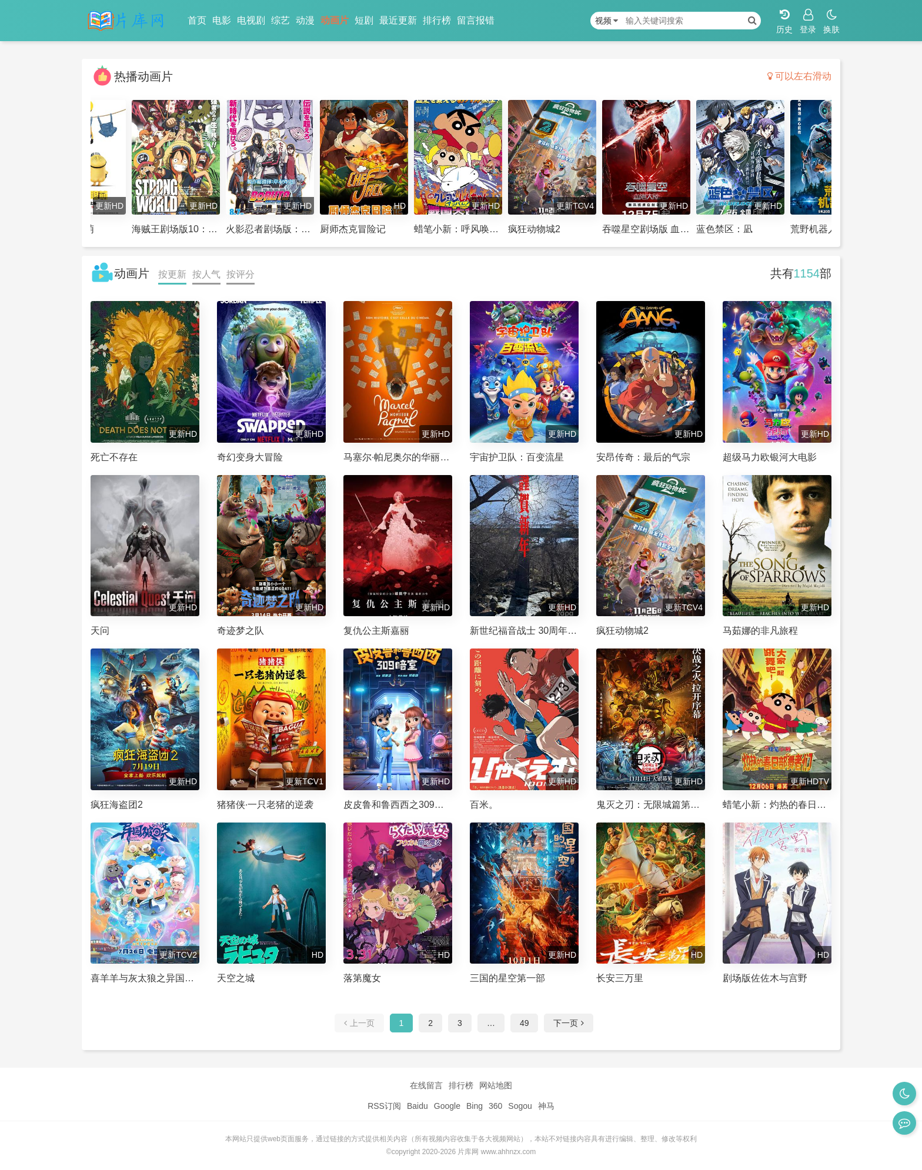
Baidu (417, 1106)
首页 (197, 20)
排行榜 (437, 20)
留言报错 (476, 20)
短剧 (364, 20)
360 (495, 1106)
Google (447, 1106)
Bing (474, 1106)
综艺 (280, 20)
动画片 (334, 20)
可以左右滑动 (799, 76)
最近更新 (398, 20)
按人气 (206, 274)
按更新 (172, 274)
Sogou (520, 1106)
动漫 (305, 20)
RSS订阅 (384, 1106)
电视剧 (251, 20)
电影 (221, 20)
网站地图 (495, 1085)
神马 (546, 1106)
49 (524, 1023)
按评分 (240, 274)
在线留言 (426, 1085)
